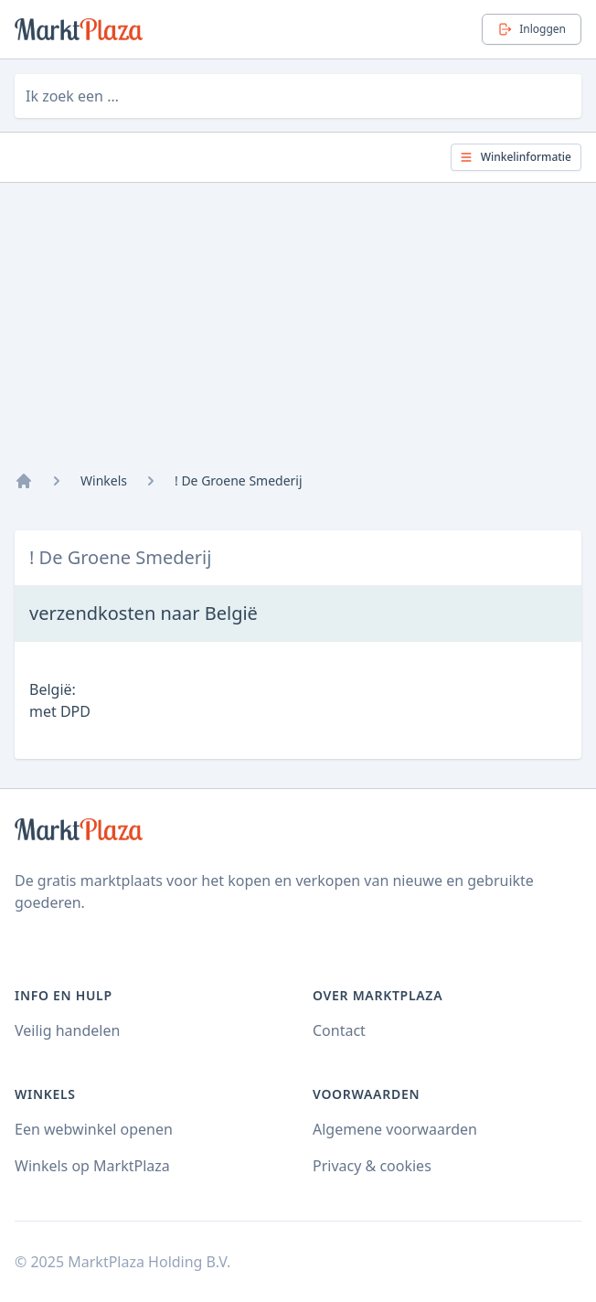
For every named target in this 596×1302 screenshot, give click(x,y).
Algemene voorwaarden (395, 1129)
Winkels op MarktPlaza (92, 1166)
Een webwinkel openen (94, 1129)
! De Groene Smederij (239, 480)
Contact (339, 1030)
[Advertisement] (298, 335)
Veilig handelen (67, 1030)
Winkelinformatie (515, 157)
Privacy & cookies (372, 1166)
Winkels (103, 480)
